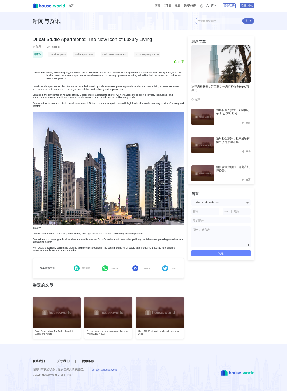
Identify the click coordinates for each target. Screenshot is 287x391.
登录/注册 (229, 5)
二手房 (167, 5)
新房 (157, 5)
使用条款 (88, 361)
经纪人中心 (247, 5)
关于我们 (63, 361)
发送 (221, 253)
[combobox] (221, 202)
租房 (177, 5)
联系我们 (39, 361)
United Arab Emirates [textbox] (206, 202)
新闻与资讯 (190, 5)
